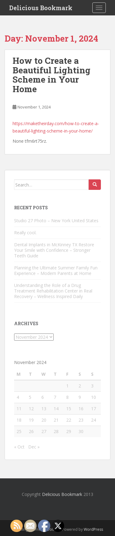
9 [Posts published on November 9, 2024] (80, 397)
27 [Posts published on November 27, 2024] (43, 431)
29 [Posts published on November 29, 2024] (68, 431)
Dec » (34, 447)
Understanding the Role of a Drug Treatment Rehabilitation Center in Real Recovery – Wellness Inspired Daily (53, 290)
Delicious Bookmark (40, 8)
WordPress (93, 529)
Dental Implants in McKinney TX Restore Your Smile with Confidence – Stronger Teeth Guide (54, 250)
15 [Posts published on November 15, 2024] (68, 408)
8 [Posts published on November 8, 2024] (67, 397)
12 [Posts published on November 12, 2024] (31, 408)
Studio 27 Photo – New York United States (56, 220)
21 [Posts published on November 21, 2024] (56, 420)
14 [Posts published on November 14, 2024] (56, 408)
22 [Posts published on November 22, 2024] (68, 420)
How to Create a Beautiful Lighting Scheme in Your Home (51, 75)
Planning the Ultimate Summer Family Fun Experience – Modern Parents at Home (56, 270)
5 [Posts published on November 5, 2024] (30, 397)
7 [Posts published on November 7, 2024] (55, 397)
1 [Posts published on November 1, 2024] (67, 386)
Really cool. (25, 232)
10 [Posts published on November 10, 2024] (93, 397)
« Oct (19, 447)
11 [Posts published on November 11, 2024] (19, 408)
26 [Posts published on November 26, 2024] (31, 431)
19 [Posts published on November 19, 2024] (31, 420)
